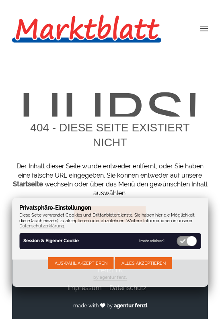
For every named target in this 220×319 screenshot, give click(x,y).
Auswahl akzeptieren (81, 263)
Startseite (28, 184)
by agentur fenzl (110, 277)
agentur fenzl (130, 306)
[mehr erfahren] (151, 241)
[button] (204, 28)
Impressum (85, 288)
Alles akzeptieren (143, 263)
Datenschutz (127, 288)
